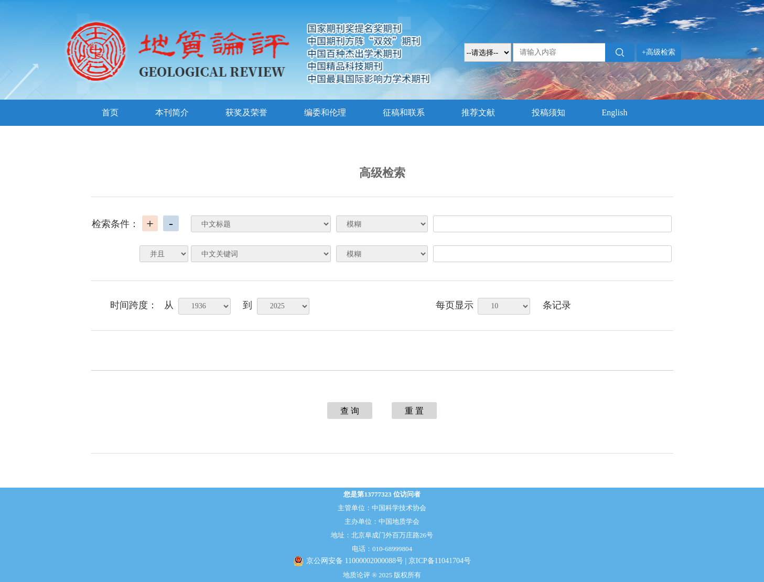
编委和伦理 (325, 112)
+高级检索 (658, 52)
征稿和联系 (404, 112)
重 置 (414, 410)
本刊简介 (172, 112)
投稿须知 (548, 112)
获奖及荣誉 (246, 112)
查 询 (349, 410)
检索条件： (115, 224)
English (615, 112)
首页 (110, 112)
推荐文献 (478, 112)
